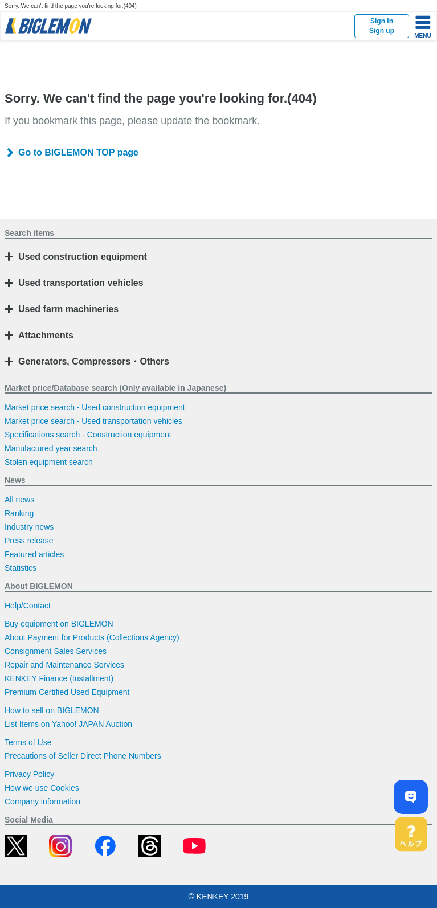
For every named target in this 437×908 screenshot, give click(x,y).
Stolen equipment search (49, 462)
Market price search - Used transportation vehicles (93, 421)
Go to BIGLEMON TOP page (78, 152)
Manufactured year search (51, 448)
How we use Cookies (42, 787)
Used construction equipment (82, 256)
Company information (42, 801)
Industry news (29, 526)
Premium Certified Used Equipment (67, 692)
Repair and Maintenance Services (64, 664)
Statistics (20, 567)
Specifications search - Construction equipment (88, 434)
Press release (29, 540)
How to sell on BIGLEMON (52, 710)
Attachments (45, 335)
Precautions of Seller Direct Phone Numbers (83, 755)
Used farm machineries (68, 309)
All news (19, 499)
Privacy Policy (29, 774)
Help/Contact (28, 605)
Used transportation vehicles (81, 283)
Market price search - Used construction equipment (95, 407)
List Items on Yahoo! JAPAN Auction (68, 724)
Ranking (19, 513)
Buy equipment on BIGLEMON (59, 623)
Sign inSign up (381, 26)
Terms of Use (28, 742)
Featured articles (34, 554)
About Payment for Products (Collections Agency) (92, 637)
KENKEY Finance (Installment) (59, 678)
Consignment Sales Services (56, 651)
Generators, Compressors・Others (93, 361)
